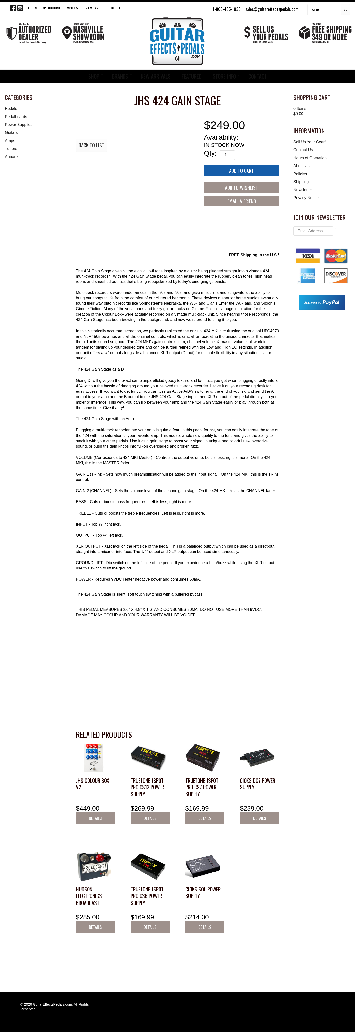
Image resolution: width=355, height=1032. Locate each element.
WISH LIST (73, 7)
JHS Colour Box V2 (92, 784)
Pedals (11, 109)
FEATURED (192, 76)
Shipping (301, 182)
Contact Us (303, 150)
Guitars (11, 132)
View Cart (93, 7)
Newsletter (302, 190)
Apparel (11, 157)
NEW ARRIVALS (156, 76)
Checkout (113, 7)
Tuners (11, 148)
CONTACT (257, 76)
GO (336, 228)
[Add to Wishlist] (241, 187)
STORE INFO (224, 76)
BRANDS (120, 76)
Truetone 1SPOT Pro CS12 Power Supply (147, 787)
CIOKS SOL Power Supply (203, 892)
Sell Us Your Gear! (309, 142)
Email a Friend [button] (241, 201)
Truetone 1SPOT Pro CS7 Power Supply (201, 787)
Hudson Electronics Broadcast (89, 896)
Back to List (91, 145)
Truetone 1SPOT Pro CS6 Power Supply (147, 896)
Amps (10, 141)
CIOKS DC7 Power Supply (257, 784)
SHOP (93, 76)
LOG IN (32, 7)
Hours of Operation (310, 158)
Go (345, 9)
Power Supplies (18, 125)
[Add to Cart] (241, 170)
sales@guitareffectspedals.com (271, 9)
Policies (300, 174)
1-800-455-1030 (227, 9)
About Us (301, 166)
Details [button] (95, 818)
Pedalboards (16, 117)
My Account (51, 7)
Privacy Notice (306, 198)
